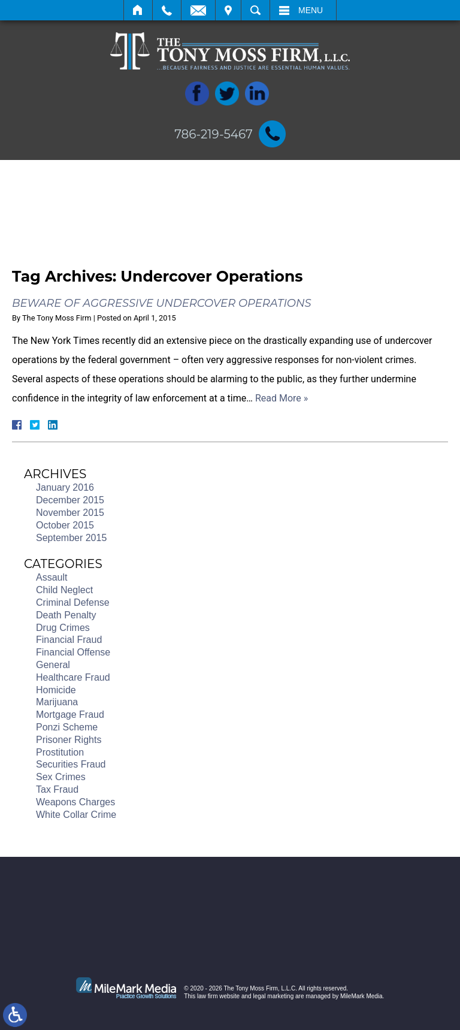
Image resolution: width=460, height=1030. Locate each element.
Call (167, 10)
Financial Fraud (69, 640)
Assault (51, 577)
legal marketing (273, 996)
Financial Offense (73, 652)
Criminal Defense (73, 602)
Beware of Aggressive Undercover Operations (161, 303)
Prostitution (60, 752)
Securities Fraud (71, 764)
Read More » (281, 398)
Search (255, 10)
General (53, 665)
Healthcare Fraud (73, 677)
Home (138, 10)
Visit (228, 10)
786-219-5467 (213, 134)
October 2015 (65, 525)
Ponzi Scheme (67, 727)
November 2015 (70, 513)
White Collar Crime (76, 814)
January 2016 (65, 487)
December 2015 (70, 500)
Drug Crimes (63, 628)
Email (198, 10)
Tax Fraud (57, 789)
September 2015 (71, 538)
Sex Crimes (61, 777)
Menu (310, 10)
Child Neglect (64, 590)
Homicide (56, 690)
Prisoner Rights (68, 740)
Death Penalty (66, 615)
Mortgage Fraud (70, 714)
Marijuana (57, 702)
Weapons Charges (75, 802)
